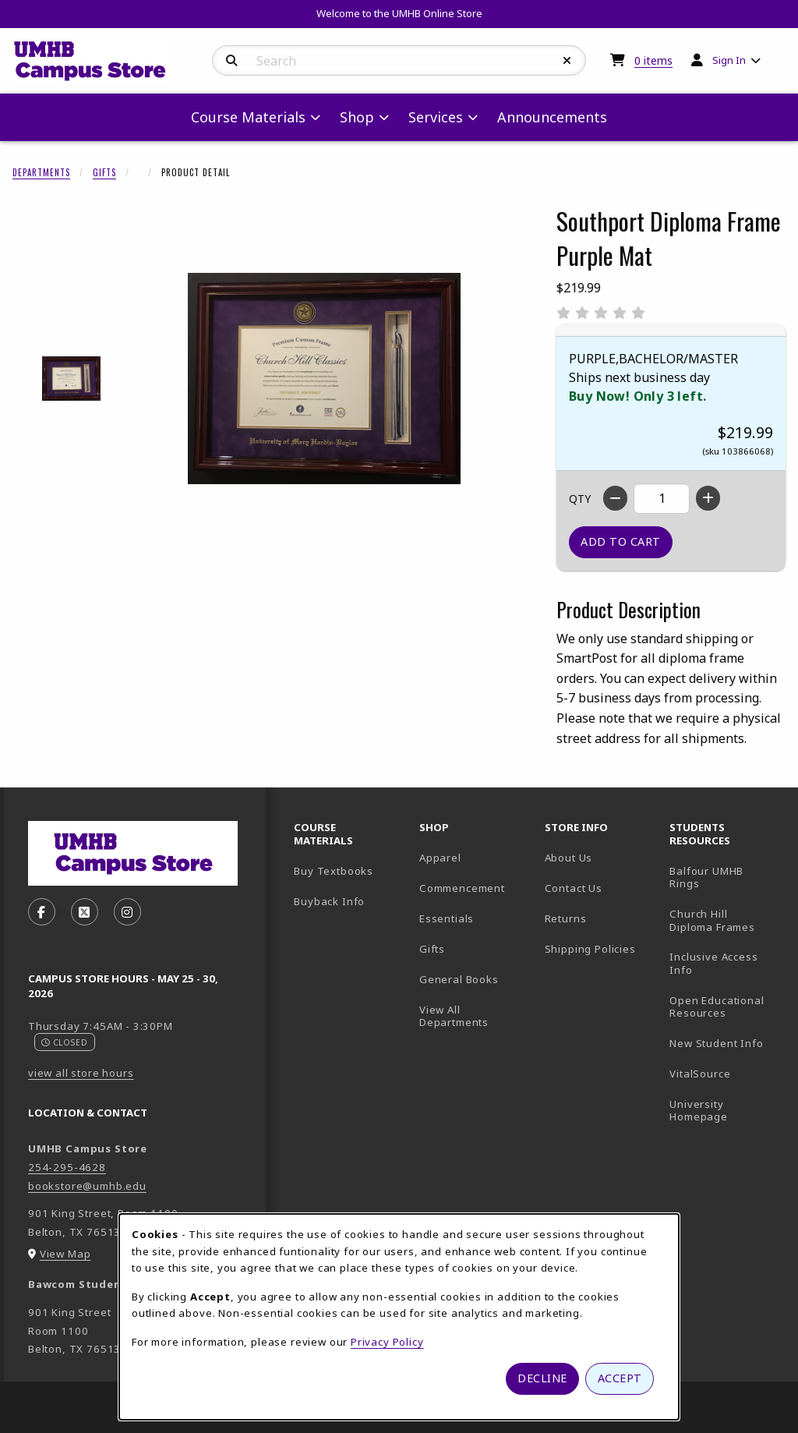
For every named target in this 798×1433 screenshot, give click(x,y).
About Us (569, 858)
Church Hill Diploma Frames (725, 920)
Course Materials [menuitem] (248, 117)
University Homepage (725, 1110)
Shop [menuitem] (357, 117)
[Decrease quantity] (615, 498)
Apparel (440, 858)
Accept (620, 1378)
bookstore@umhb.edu (87, 1186)
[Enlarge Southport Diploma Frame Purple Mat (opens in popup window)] (324, 378)
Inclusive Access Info (713, 963)
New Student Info (716, 1043)
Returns (566, 918)
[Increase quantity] (708, 498)
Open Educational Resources (716, 1007)
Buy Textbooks (333, 871)
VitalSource (725, 1073)
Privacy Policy (387, 1342)
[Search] (232, 61)
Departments (41, 172)
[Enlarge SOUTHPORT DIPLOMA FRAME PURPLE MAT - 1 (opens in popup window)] (71, 378)
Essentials (446, 918)
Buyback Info (329, 901)
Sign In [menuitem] (729, 60)
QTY (580, 498)
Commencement (462, 888)
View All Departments (454, 1016)
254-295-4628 (67, 1167)
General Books (459, 979)
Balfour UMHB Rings (725, 877)
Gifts (104, 172)
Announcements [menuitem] (552, 117)
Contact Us (573, 888)
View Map (65, 1254)
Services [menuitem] (435, 117)
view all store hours (81, 1073)
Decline (542, 1378)
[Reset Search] (567, 61)
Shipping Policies (590, 949)
